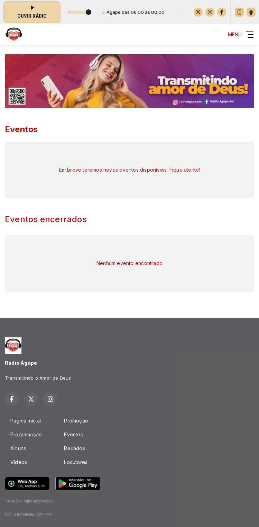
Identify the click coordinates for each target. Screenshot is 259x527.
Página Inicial (25, 421)
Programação (26, 434)
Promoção (76, 421)
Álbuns (18, 448)
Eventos (73, 434)
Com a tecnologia (29, 514)
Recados (74, 448)
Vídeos (18, 462)
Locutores (75, 462)
